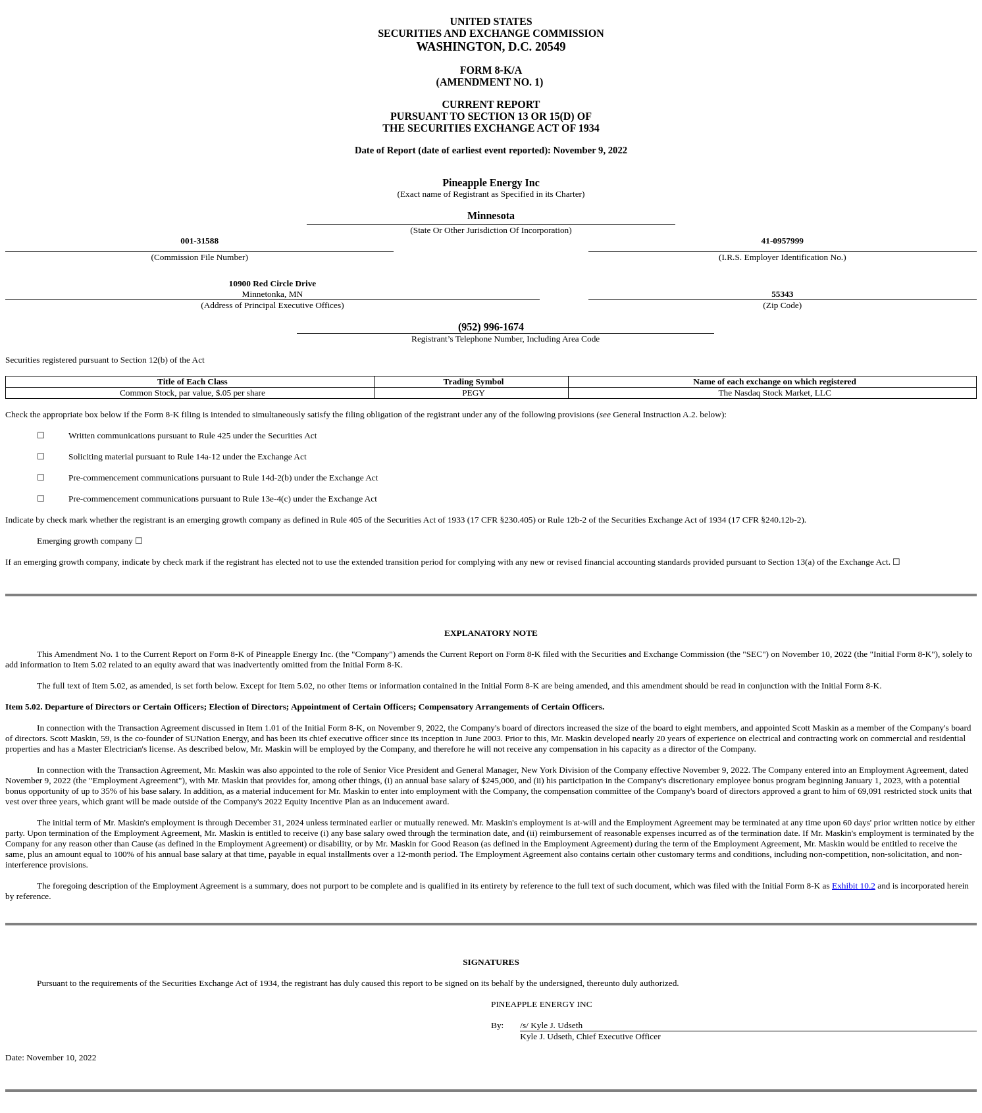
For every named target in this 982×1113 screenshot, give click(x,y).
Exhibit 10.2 (853, 886)
